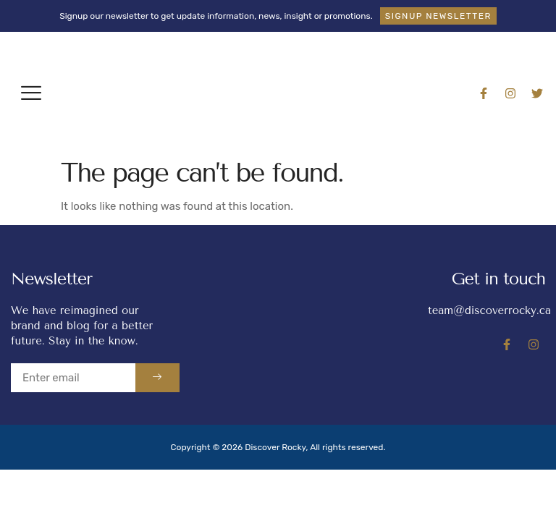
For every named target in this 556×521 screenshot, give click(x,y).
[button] (31, 93)
